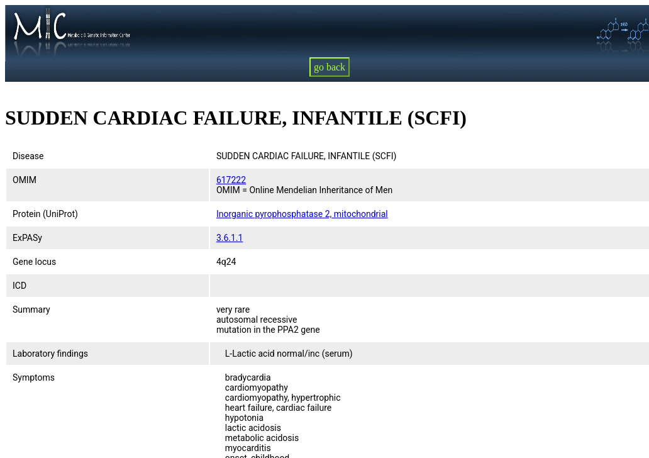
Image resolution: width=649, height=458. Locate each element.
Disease (28, 156)
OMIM (24, 180)
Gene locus (34, 262)
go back (329, 67)
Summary (31, 309)
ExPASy (27, 238)
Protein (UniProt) (45, 214)
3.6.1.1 (229, 238)
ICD (19, 286)
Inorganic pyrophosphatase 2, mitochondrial (302, 214)
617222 (231, 180)
